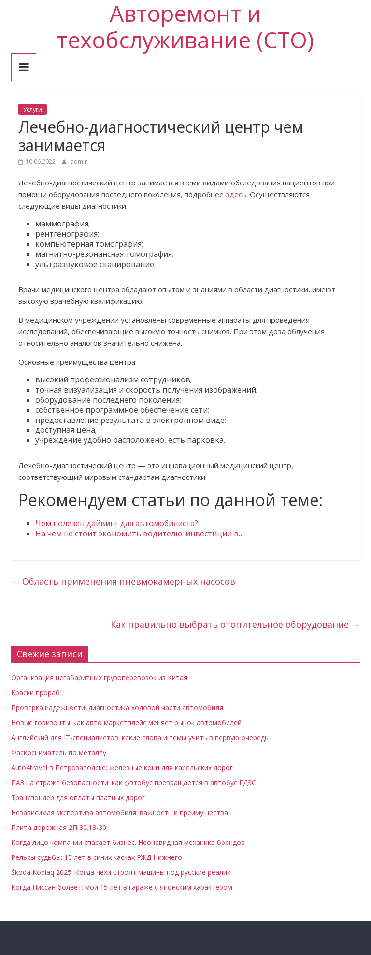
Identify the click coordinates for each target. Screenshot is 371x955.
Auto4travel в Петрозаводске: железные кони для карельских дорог (122, 767)
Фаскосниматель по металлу (58, 752)
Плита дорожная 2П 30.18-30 (58, 827)
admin (79, 161)
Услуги (32, 109)
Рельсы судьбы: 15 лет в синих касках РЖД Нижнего (96, 857)
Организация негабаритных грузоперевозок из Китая (99, 677)
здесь (236, 194)
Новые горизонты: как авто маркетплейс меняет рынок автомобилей (126, 722)
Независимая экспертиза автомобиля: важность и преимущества (119, 812)
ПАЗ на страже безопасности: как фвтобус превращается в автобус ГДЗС (133, 782)
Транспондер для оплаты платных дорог (78, 797)
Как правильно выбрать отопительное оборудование (235, 624)
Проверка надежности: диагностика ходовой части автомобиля (117, 707)
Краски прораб (35, 692)
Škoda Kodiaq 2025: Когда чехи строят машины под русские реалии (121, 872)
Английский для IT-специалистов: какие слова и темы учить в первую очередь (140, 737)
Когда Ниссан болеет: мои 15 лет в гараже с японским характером (121, 887)
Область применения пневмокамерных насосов (123, 581)
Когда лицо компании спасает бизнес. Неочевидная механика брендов (128, 842)
